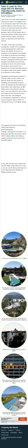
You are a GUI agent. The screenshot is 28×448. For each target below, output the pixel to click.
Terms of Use (4, 435)
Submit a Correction (22, 419)
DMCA (20, 432)
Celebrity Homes (10, 16)
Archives (18, 430)
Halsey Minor (10, 136)
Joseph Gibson (7, 15)
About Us (3, 430)
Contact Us (11, 430)
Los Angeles (18, 21)
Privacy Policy (5, 432)
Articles (3, 16)
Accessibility (13, 432)
